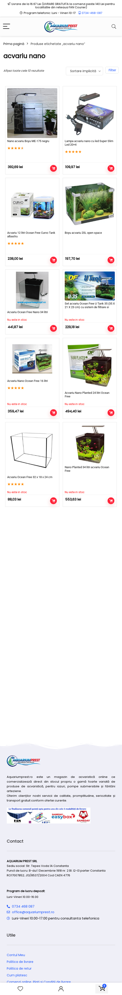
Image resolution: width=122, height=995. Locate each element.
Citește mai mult (53, 328)
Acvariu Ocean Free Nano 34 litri (27, 312)
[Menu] (6, 27)
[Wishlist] (20, 989)
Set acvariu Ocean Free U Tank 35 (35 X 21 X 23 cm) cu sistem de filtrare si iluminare (90, 307)
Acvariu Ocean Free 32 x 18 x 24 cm (29, 477)
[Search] (113, 27)
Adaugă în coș (53, 168)
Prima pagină (13, 44)
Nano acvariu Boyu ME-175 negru (28, 141)
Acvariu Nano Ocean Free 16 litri (27, 381)
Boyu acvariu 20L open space (83, 232)
